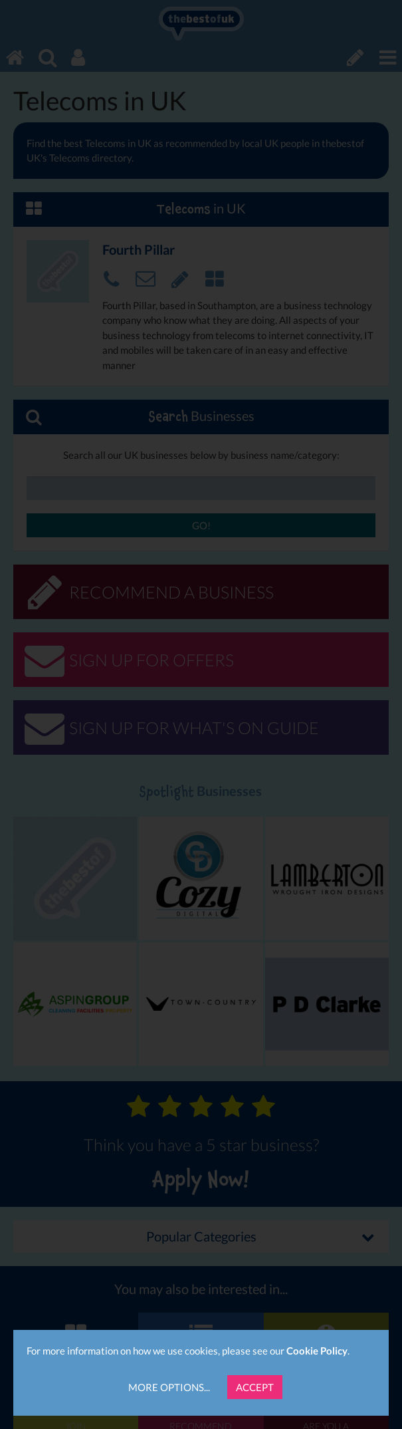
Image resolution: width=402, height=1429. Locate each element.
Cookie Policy (317, 1351)
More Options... (169, 1387)
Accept (255, 1387)
